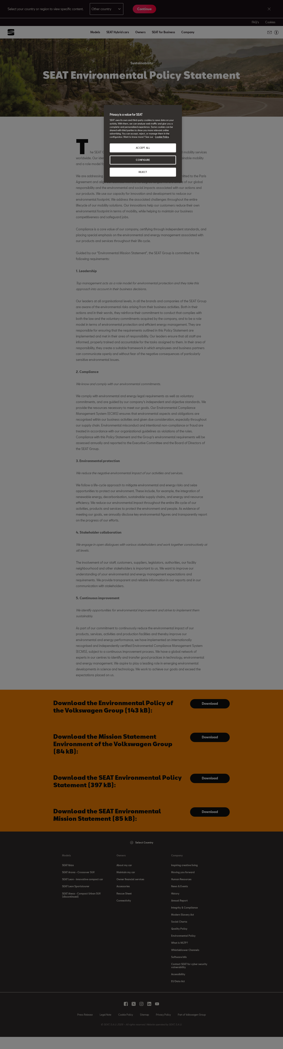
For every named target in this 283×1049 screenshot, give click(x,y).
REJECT (143, 172)
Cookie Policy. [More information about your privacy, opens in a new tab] (162, 137)
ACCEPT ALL (143, 148)
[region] (143, 144)
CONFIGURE (143, 160)
